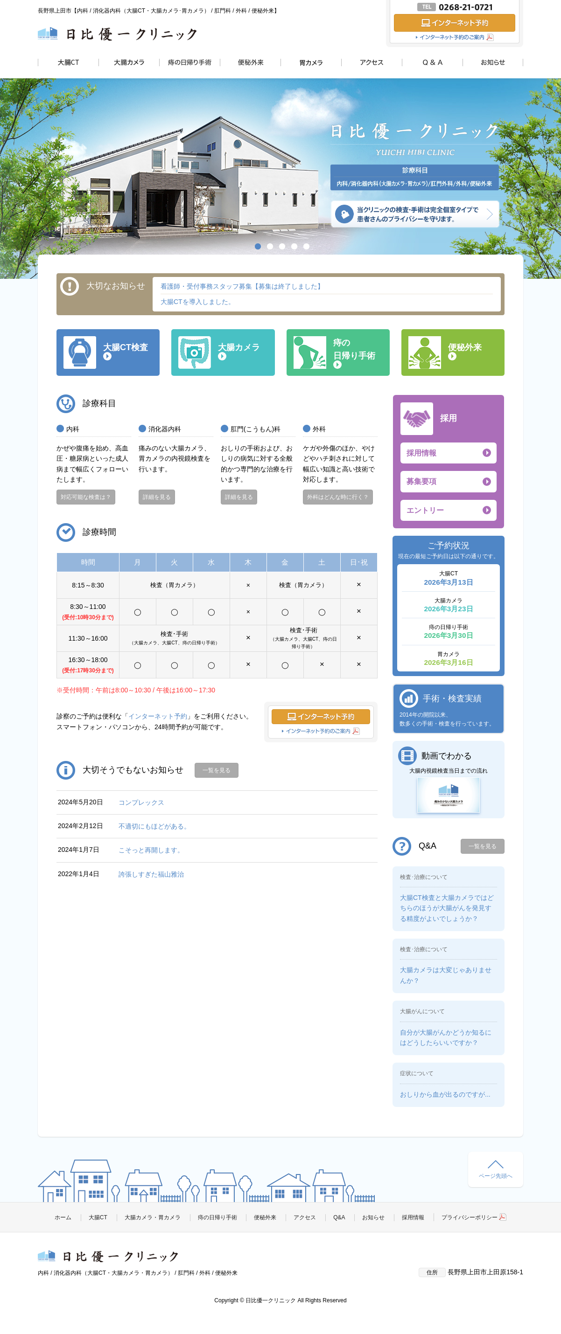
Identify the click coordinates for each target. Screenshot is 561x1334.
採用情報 (421, 453)
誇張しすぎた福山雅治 (151, 874)
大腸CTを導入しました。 (198, 301)
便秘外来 (265, 1217)
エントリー (425, 510)
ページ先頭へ (495, 1169)
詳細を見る (157, 497)
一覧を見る (217, 770)
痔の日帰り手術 (217, 1217)
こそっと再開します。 (151, 850)
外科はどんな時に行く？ (338, 497)
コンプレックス (141, 802)
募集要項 (421, 481)
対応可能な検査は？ (86, 497)
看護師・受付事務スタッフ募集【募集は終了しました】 (242, 286)
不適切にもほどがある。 (154, 826)
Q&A (339, 1217)
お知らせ (373, 1217)
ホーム (63, 1217)
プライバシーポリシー (474, 1217)
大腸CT (98, 1217)
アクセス (305, 1217)
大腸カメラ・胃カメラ (153, 1217)
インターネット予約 (157, 716)
